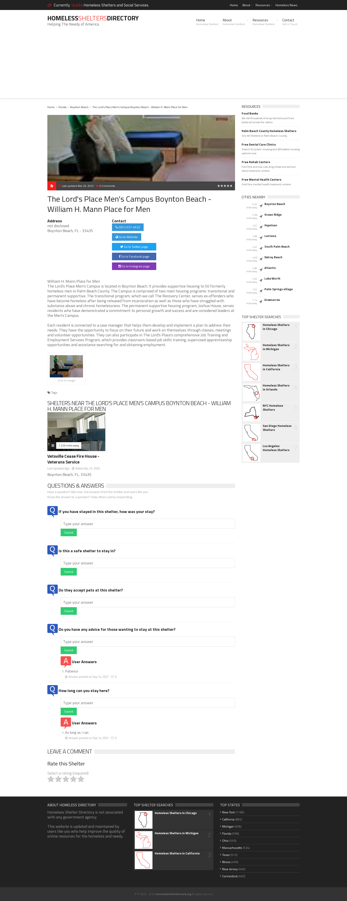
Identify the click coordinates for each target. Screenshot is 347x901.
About (246, 5)
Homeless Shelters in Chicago (276, 327)
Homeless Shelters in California (276, 367)
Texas (226, 854)
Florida (62, 107)
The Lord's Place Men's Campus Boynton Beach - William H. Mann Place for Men (139, 107)
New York (228, 812)
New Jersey (230, 869)
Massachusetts (232, 847)
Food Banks (250, 113)
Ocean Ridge (272, 215)
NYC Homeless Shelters (273, 408)
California (228, 819)
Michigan (228, 826)
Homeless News (286, 5)
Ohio (225, 840)
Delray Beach (273, 257)
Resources (263, 5)
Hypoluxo (270, 225)
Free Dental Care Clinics (259, 144)
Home (234, 5)
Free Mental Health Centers (261, 179)
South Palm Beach (277, 246)
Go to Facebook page (134, 256)
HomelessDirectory (94, 18)
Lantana (270, 236)
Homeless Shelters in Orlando (276, 387)
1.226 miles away (68, 445)
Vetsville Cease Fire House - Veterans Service (73, 459)
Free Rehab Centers (256, 162)
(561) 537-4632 (128, 227)
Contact (289, 21)
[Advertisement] (173, 67)
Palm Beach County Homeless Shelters (269, 131)
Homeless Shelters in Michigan (276, 347)
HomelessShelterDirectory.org (173, 894)
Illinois (226, 862)
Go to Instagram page (134, 266)
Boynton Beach (79, 107)
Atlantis (270, 268)
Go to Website (127, 237)
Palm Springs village (278, 289)
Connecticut (229, 876)
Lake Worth (272, 278)
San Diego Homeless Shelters (277, 428)
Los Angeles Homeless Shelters (276, 448)
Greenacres (272, 300)
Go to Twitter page (134, 246)
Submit (68, 532)
